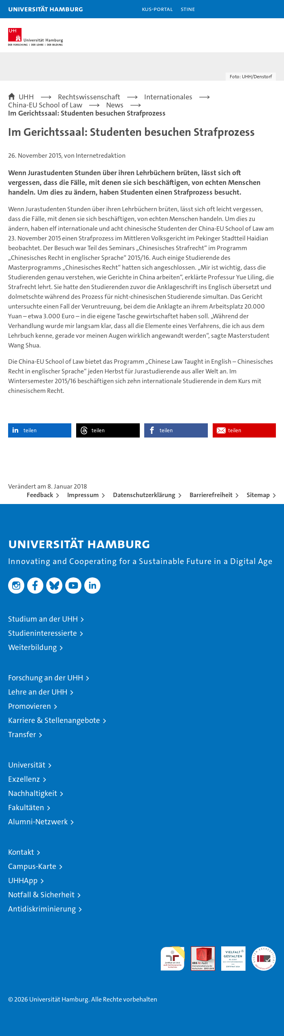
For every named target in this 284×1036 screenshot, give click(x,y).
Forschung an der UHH (45, 678)
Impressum (83, 495)
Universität (26, 765)
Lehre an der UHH (37, 692)
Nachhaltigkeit (32, 793)
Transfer (22, 734)
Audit (198, 950)
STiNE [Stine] (188, 8)
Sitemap (258, 495)
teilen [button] (29, 430)
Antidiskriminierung (42, 909)
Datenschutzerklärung (144, 495)
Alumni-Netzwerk (38, 822)
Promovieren (29, 706)
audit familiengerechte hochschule (172, 958)
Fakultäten (26, 807)
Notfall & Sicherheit (41, 895)
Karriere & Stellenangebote (54, 720)
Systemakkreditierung (264, 950)
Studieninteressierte (42, 633)
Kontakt (21, 852)
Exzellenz (24, 779)
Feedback (40, 495)
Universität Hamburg (45, 9)
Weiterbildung (32, 647)
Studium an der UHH (43, 619)
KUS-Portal (157, 8)
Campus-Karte (32, 866)
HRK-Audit (229, 954)
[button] (252, 9)
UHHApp (23, 880)
